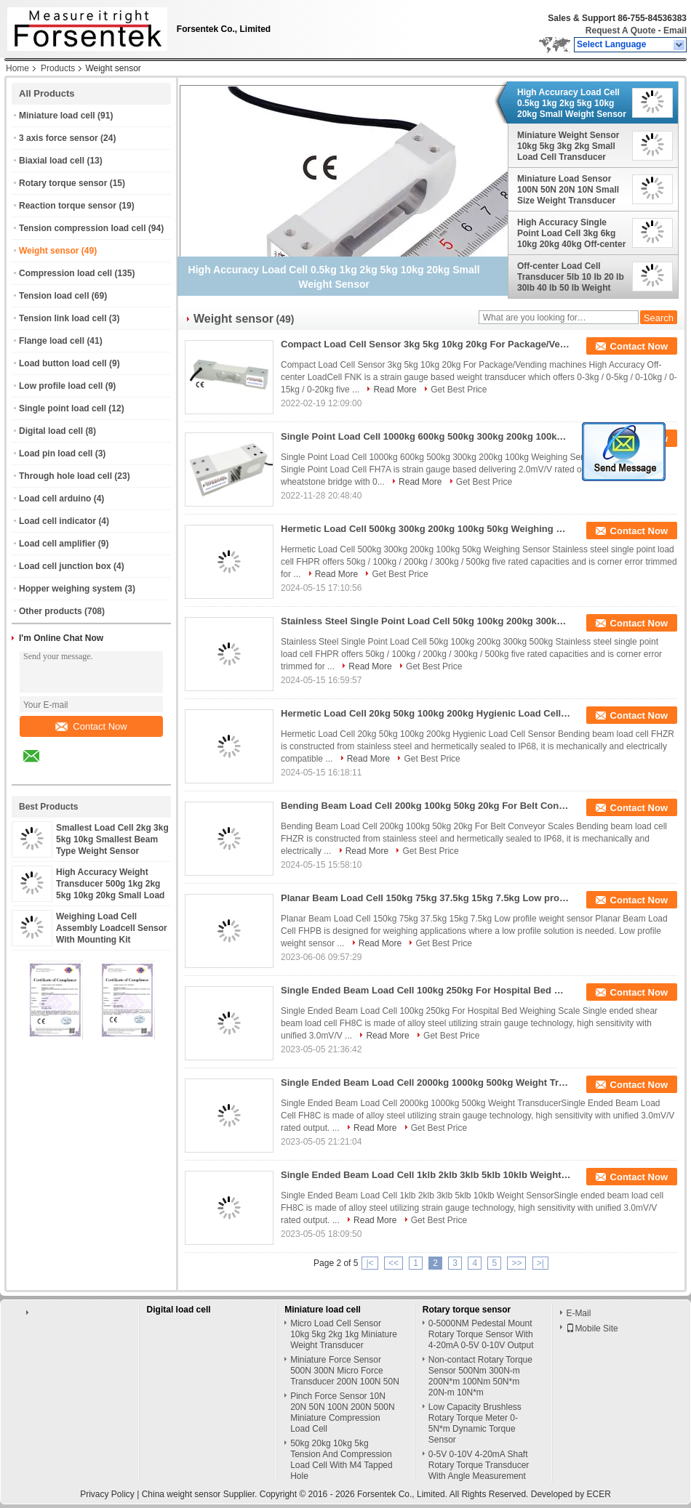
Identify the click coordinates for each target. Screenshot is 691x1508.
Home (17, 68)
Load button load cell (63, 363)
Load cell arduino (55, 498)
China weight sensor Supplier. (201, 1494)
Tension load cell (54, 296)
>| (540, 1263)
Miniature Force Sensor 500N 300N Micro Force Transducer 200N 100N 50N (344, 1371)
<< (393, 1263)
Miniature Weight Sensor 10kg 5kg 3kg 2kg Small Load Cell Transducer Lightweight (568, 146)
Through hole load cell (65, 476)
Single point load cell (62, 408)
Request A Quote (620, 30)
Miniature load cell (57, 115)
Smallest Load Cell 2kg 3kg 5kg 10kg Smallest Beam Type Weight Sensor (112, 839)
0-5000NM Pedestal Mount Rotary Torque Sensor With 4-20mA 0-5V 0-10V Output (481, 1334)
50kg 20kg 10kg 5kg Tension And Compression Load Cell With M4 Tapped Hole (341, 1459)
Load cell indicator (57, 521)
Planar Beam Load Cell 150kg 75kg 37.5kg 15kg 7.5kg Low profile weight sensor (426, 897)
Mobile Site (592, 1328)
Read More (394, 389)
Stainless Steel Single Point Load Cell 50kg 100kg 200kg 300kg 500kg (426, 621)
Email (675, 30)
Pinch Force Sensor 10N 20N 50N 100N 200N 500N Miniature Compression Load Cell (342, 1412)
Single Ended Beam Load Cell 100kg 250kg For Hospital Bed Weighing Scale (426, 990)
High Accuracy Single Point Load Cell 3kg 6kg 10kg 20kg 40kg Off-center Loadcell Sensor (571, 233)
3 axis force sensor (58, 138)
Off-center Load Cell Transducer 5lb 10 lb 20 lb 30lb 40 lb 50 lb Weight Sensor (570, 277)
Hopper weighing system (70, 589)
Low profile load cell (61, 386)
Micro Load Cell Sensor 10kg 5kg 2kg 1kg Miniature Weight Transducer (343, 1334)
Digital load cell (51, 431)
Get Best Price (459, 389)
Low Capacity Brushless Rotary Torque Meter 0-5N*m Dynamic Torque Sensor (475, 1423)
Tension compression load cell (82, 228)
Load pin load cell (55, 453)
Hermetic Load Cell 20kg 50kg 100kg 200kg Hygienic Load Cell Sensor (426, 713)
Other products (50, 611)
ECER (598, 1494)
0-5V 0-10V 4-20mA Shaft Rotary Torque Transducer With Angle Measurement (479, 1465)
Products (58, 68)
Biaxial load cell (51, 161)
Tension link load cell (62, 318)
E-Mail (578, 1313)
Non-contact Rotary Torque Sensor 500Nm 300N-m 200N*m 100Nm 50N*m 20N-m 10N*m (480, 1376)
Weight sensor (49, 251)
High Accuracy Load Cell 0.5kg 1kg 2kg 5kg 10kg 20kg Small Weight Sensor (571, 103)
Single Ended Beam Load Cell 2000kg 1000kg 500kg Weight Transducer (426, 1082)
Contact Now (91, 726)
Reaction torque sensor (67, 206)
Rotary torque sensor (63, 183)
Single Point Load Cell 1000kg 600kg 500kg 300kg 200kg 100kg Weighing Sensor (426, 436)
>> (516, 1263)
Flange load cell (51, 341)
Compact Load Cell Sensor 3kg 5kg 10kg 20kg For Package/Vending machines (426, 344)
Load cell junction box (65, 566)
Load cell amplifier (57, 544)
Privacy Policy (107, 1494)
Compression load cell (65, 273)
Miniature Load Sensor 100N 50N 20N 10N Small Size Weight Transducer (568, 190)
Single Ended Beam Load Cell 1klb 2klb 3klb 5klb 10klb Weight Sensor (426, 1174)
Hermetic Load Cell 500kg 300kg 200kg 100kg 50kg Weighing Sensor (426, 528)
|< (369, 1263)
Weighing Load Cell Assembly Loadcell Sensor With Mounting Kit (111, 928)
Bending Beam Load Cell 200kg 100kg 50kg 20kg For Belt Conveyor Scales (426, 805)
